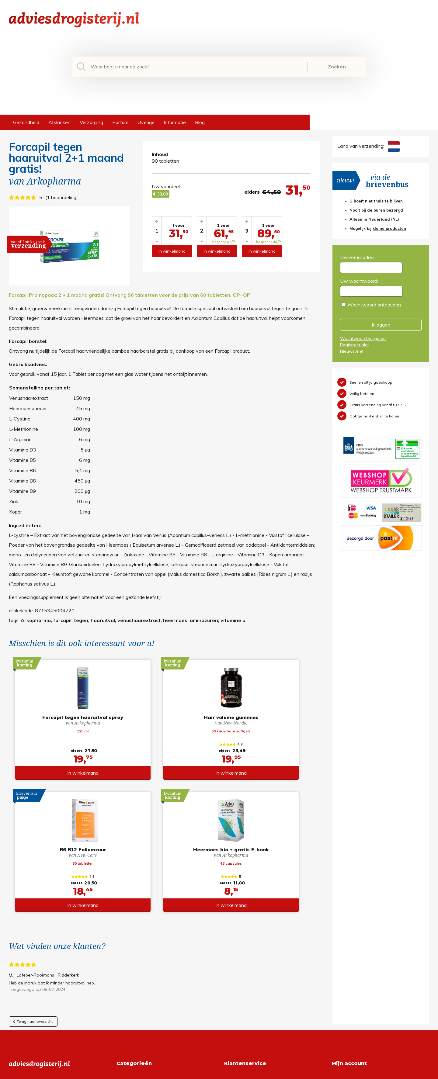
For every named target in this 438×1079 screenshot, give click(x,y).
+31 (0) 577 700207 (32, 961)
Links (229, 990)
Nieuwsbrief (351, 351)
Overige (146, 122)
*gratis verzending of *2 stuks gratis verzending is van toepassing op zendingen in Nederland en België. (219, 1073)
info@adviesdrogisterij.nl (35, 951)
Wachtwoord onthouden (374, 305)
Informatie (175, 122)
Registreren (344, 951)
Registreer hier (354, 345)
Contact (233, 980)
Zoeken (337, 67)
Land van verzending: (368, 146)
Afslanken (59, 122)
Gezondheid (26, 122)
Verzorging (91, 122)
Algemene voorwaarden (250, 951)
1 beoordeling (61, 197)
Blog (200, 122)
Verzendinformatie (244, 970)
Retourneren (237, 961)
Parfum (120, 122)
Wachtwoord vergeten (363, 338)
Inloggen (381, 325)
